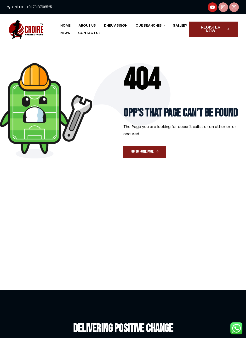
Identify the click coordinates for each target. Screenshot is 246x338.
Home (65, 25)
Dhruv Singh (115, 25)
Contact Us (89, 32)
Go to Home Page (145, 151)
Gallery (180, 25)
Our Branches (149, 25)
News (65, 32)
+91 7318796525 (39, 7)
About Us (87, 25)
